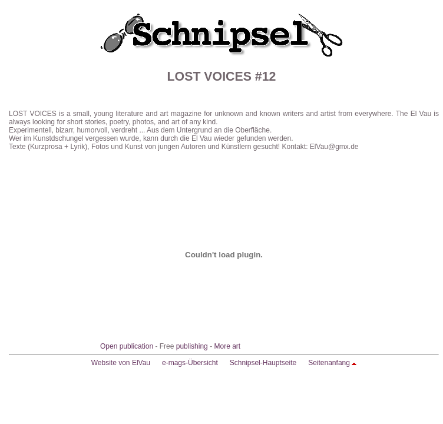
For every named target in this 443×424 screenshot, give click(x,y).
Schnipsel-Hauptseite (263, 363)
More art (227, 346)
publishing (192, 346)
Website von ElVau (120, 363)
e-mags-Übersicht (190, 363)
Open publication (126, 346)
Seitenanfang (329, 363)
